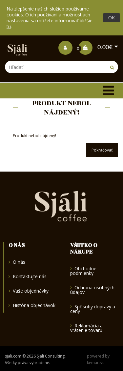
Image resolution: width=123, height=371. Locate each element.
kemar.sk (95, 362)
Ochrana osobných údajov (92, 289)
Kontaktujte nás (28, 276)
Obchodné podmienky (83, 271)
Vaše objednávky (29, 291)
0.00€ (95, 47)
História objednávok (32, 305)
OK (111, 17)
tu (9, 26)
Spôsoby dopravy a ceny (92, 308)
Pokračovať (102, 150)
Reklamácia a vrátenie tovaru (86, 327)
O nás (17, 262)
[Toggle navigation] (108, 90)
